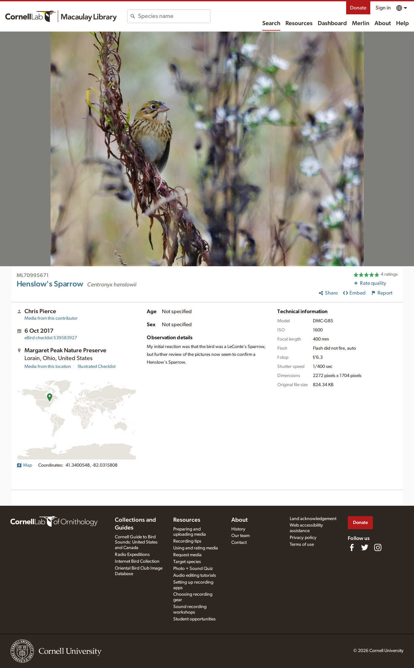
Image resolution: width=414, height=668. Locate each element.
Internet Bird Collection (137, 561)
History (238, 529)
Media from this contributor (51, 318)
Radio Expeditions (132, 554)
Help (402, 23)
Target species (187, 561)
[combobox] (174, 16)
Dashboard (332, 23)
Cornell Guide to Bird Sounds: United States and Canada (136, 542)
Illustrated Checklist (96, 366)
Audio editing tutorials (194, 575)
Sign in (383, 7)
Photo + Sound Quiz (193, 568)
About (383, 23)
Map (24, 465)
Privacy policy (303, 537)
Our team (240, 535)
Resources (299, 23)
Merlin (360, 23)
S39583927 (50, 338)
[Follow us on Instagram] (378, 547)
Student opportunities (194, 619)
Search (271, 23)
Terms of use (302, 544)
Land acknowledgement (313, 518)
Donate (358, 7)
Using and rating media (195, 548)
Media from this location (47, 366)
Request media (187, 555)
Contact (239, 542)
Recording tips (187, 541)
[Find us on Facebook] (352, 547)
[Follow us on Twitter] (365, 547)
